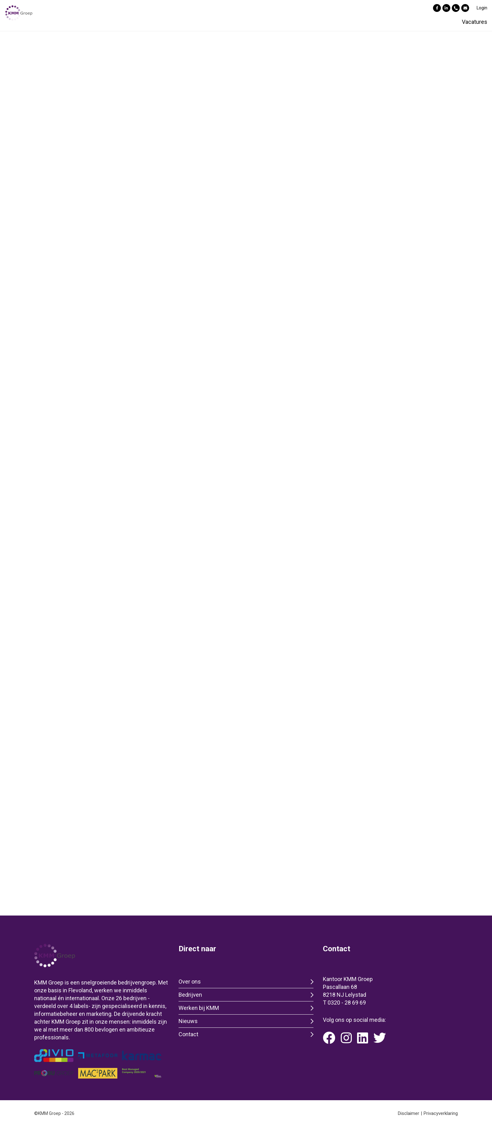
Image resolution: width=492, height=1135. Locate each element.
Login (482, 7)
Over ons (190, 981)
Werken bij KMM (199, 1008)
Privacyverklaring (441, 1113)
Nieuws (188, 1021)
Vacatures (474, 21)
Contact (188, 1034)
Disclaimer (408, 1113)
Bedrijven (190, 994)
